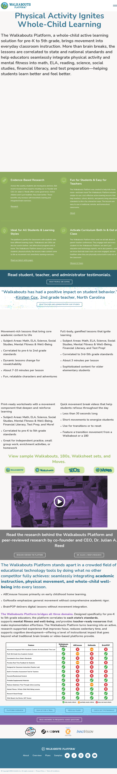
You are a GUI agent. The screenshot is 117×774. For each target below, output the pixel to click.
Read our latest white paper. (22, 260)
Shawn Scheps (12, 123)
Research (14, 206)
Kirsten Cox (27, 297)
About (72, 213)
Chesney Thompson (94, 123)
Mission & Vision (76, 263)
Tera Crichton (51, 126)
